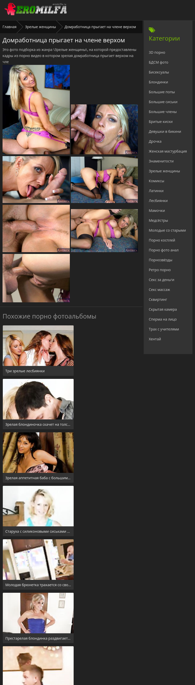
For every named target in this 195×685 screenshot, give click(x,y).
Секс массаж (159, 289)
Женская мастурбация (168, 151)
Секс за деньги (161, 279)
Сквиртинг (158, 299)
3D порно (157, 52)
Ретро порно (160, 269)
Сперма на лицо (163, 319)
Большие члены (163, 111)
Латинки (156, 190)
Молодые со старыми (167, 230)
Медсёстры (158, 220)
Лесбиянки (158, 200)
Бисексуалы (159, 72)
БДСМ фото (158, 62)
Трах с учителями (164, 329)
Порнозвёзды (160, 259)
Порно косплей (162, 240)
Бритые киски (161, 121)
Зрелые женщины (40, 26)
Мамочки (157, 210)
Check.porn (108, 654)
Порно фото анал (164, 250)
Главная (10, 26)
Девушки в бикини (165, 131)
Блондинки (158, 82)
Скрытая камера (163, 309)
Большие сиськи (163, 101)
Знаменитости (161, 161)
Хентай (155, 339)
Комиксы (156, 180)
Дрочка (155, 141)
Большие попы (162, 91)
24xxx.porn (86, 654)
